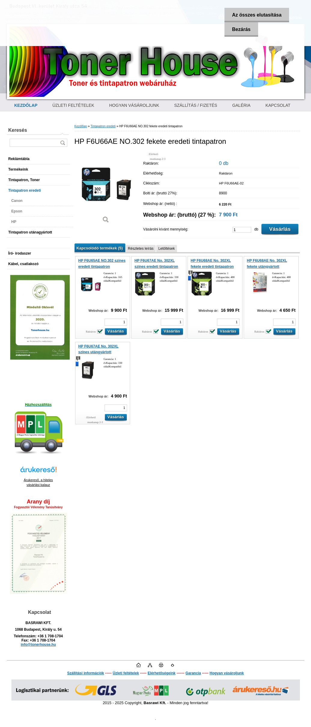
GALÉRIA (241, 105)
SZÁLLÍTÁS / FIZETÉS (195, 105)
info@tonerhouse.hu (38, 644)
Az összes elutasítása (257, 14)
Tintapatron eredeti (103, 126)
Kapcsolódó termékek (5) (100, 248)
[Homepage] (26, 105)
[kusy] (242, 230)
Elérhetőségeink (161, 673)
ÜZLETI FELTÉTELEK (73, 105)
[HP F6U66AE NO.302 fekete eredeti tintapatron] (106, 189)
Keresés (17, 130)
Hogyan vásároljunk (226, 673)
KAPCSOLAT (278, 105)
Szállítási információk (85, 673)
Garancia (193, 673)
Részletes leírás (141, 248)
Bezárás (241, 29)
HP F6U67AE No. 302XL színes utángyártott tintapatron (98, 352)
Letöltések (166, 248)
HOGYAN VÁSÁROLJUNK (134, 105)
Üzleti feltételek (126, 673)
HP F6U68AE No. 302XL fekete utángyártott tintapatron (267, 266)
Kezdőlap (81, 126)
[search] (62, 143)
